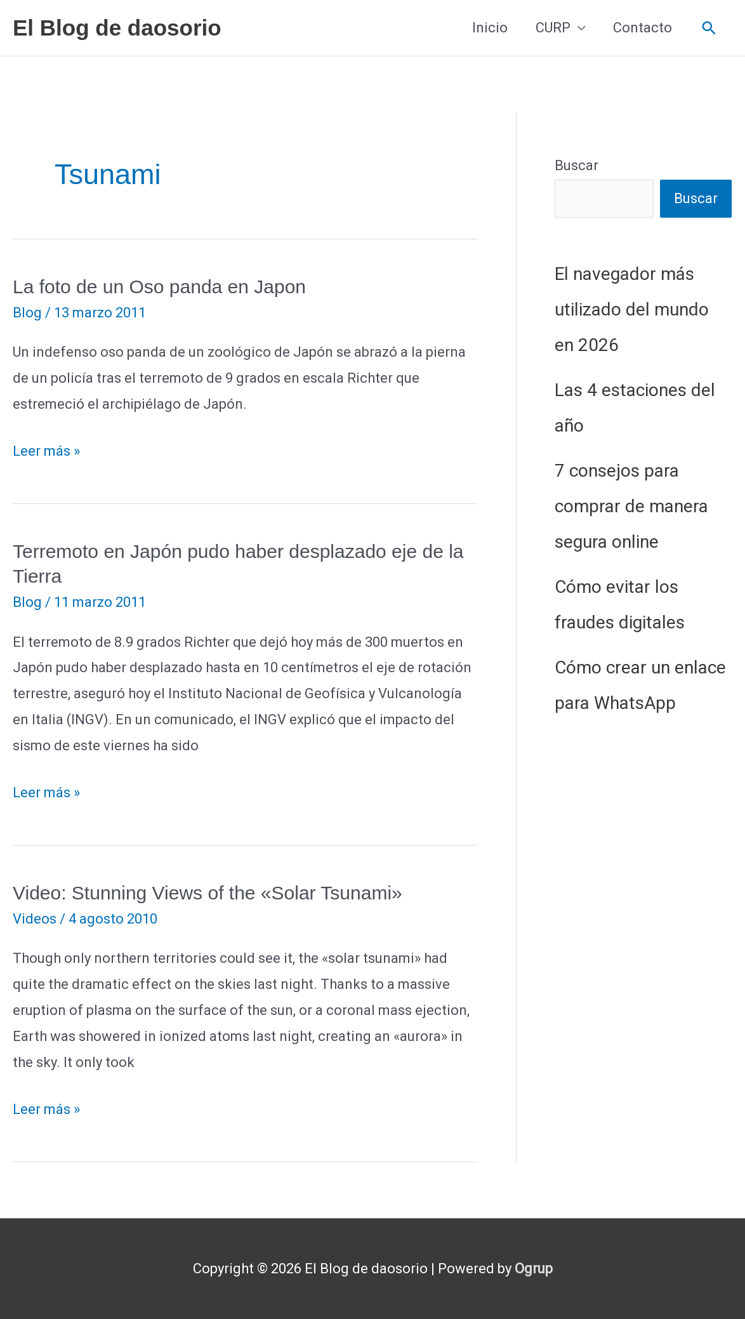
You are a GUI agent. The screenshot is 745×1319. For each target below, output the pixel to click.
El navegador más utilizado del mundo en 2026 (632, 309)
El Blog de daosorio (117, 27)
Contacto (642, 28)
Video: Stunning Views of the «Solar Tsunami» (207, 892)
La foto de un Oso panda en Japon (159, 286)
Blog (27, 313)
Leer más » (46, 452)
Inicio (490, 28)
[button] (709, 28)
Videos (34, 919)
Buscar (576, 165)
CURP (553, 28)
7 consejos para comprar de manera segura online (631, 506)
